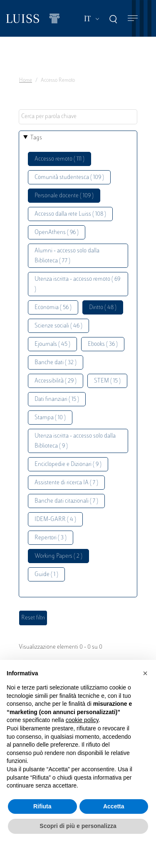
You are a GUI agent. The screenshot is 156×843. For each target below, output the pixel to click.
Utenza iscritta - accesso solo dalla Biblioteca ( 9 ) (75, 441)
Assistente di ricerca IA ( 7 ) (66, 483)
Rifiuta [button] (42, 806)
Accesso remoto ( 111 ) (59, 159)
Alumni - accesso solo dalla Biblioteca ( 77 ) (67, 256)
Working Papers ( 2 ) (58, 556)
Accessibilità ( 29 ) (56, 381)
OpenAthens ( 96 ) (57, 232)
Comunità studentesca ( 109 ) (69, 177)
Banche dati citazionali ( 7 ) (66, 501)
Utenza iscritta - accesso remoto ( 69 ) (77, 284)
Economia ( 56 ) (53, 307)
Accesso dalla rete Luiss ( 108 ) (70, 214)
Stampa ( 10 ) (50, 418)
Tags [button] (36, 138)
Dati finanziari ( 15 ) (57, 399)
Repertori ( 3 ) (51, 538)
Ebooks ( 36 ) (103, 344)
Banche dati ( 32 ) (56, 363)
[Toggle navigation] (133, 18)
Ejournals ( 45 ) (52, 344)
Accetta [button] (113, 806)
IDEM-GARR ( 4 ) (55, 519)
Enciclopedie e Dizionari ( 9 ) (68, 464)
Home (25, 80)
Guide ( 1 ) (46, 574)
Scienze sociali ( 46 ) (58, 326)
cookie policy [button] (82, 720)
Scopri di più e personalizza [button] (78, 826)
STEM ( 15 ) (107, 381)
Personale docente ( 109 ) (64, 196)
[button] (145, 673)
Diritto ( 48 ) (102, 307)
